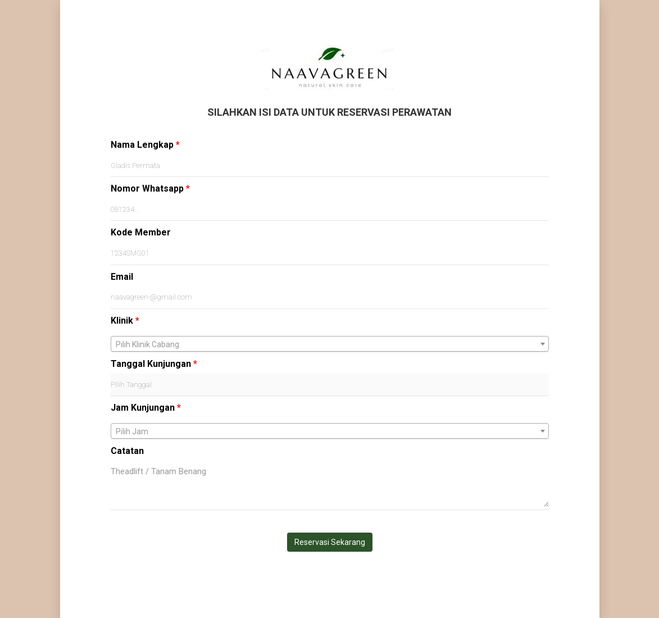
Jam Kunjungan (146, 407)
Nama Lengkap (145, 144)
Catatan (127, 451)
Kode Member (141, 232)
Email (122, 276)
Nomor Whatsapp (150, 188)
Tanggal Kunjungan (154, 363)
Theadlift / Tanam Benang (330, 484)
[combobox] (330, 344)
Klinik (125, 320)
